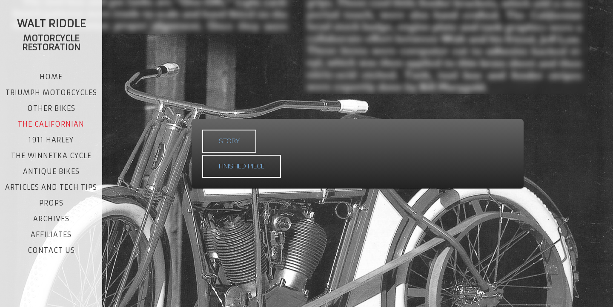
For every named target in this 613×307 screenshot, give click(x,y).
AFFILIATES (51, 234)
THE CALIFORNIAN (51, 124)
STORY (229, 141)
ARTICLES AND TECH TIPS (51, 187)
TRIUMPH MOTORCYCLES (51, 92)
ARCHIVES (51, 218)
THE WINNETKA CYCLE (51, 155)
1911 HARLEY (51, 140)
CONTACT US (51, 250)
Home (51, 76)
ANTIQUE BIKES (51, 171)
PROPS (51, 203)
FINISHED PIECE (241, 166)
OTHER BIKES (51, 108)
